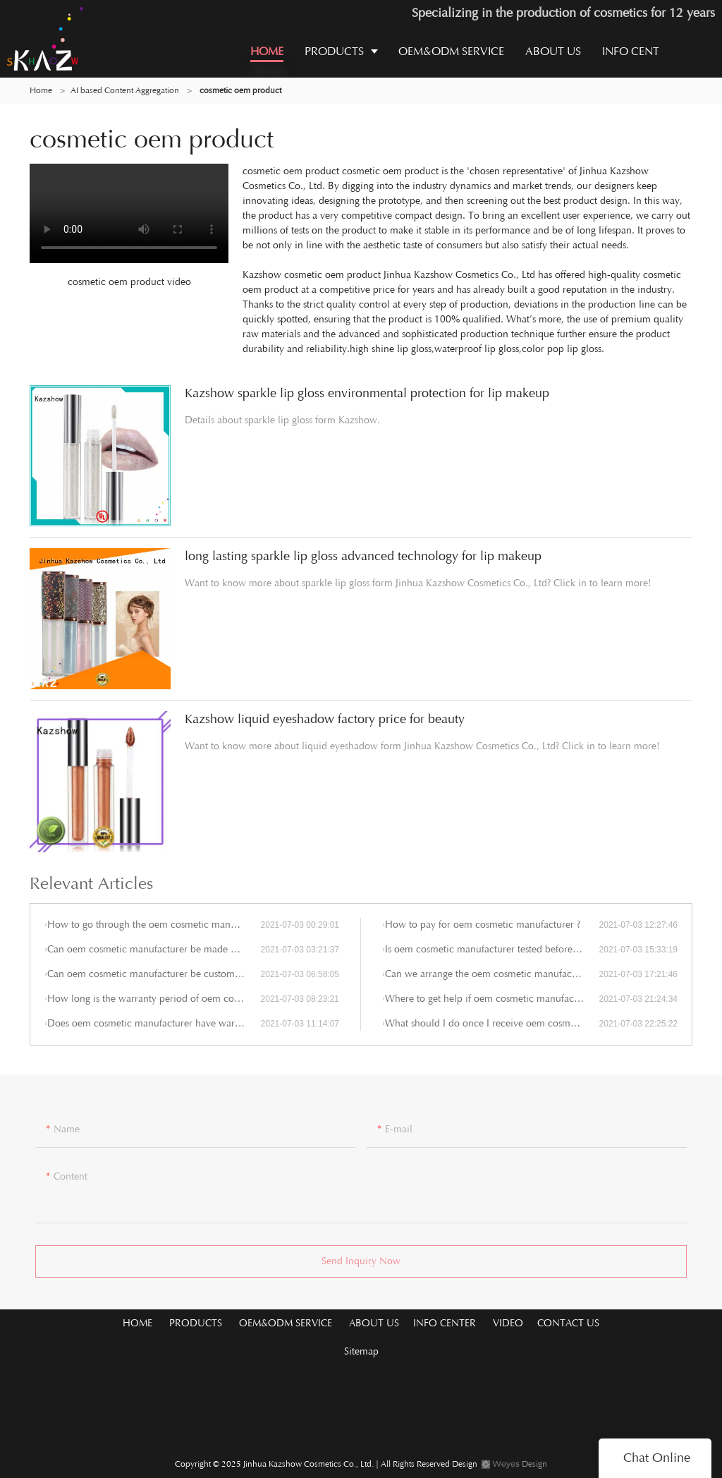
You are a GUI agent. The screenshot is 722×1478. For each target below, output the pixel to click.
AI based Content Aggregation (125, 90)
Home (41, 90)
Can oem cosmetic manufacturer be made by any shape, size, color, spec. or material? (153, 949)
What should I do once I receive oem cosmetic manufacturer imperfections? (492, 1023)
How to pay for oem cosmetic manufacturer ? (482, 925)
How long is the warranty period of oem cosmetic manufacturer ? (153, 999)
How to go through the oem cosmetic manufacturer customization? (153, 925)
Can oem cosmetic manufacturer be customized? (152, 974)
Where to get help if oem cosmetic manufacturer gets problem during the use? (492, 999)
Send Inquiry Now (361, 1265)
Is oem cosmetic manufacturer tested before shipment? (492, 949)
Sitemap (361, 1351)
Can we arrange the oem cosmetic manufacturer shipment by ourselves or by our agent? (492, 974)
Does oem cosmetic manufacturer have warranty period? (153, 1023)
